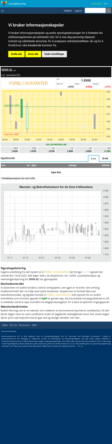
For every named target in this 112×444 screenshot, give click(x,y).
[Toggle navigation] (3, 10)
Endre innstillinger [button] (54, 54)
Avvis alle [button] (33, 54)
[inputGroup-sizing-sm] (95, 10)
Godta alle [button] (16, 54)
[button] (107, 4)
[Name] (108, 10)
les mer (80, 346)
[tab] (93, 158)
